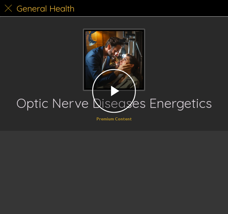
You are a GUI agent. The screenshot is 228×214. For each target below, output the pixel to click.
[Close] (8, 8)
